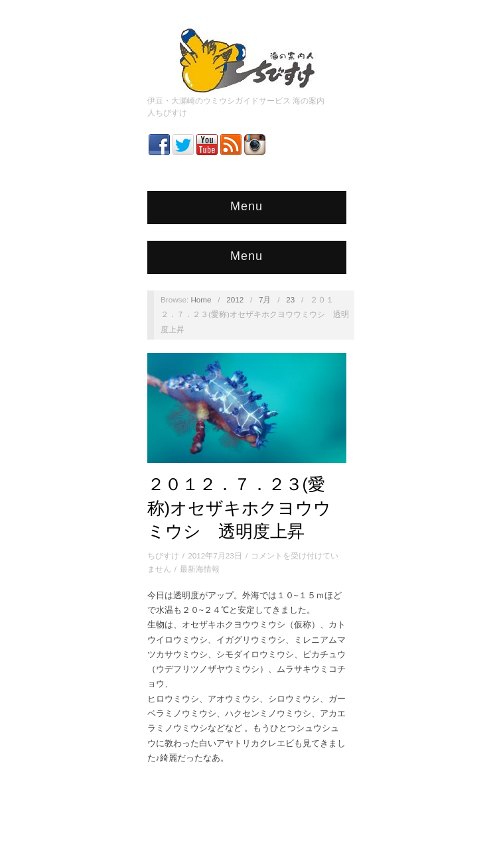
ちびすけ (163, 555)
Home (200, 299)
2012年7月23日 (215, 555)
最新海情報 (200, 568)
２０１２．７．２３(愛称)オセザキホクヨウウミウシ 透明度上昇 (239, 508)
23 (290, 299)
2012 (235, 299)
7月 (265, 299)
